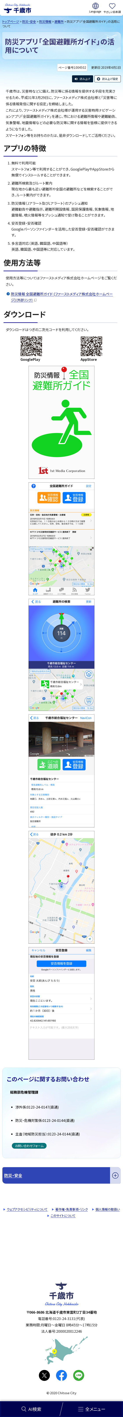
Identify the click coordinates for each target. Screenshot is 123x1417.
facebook (61, 1375)
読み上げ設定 (110, 79)
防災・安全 (29, 21)
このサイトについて (63, 1215)
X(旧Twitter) (44, 1375)
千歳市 (17, 7)
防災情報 (45, 21)
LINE (78, 1375)
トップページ (10, 21)
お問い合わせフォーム (29, 1146)
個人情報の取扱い (108, 1209)
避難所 (59, 21)
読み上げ (85, 79)
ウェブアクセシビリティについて (27, 1209)
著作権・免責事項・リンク (71, 1209)
